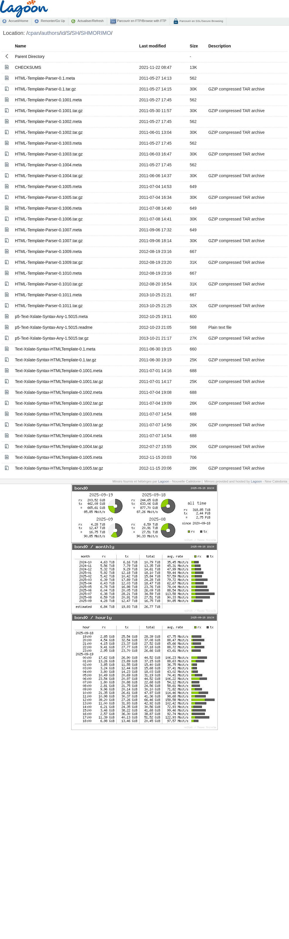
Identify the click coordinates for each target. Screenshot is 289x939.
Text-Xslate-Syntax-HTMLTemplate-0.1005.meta (58, 457)
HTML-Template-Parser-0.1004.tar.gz (49, 175)
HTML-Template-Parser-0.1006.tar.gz (49, 219)
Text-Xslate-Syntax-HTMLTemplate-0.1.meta (55, 349)
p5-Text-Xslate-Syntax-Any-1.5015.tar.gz (52, 338)
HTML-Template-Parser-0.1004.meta (48, 165)
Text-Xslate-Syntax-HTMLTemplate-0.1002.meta (58, 392)
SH (75, 33)
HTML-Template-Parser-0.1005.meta (48, 186)
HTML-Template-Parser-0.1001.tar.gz (49, 110)
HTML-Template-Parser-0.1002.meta (48, 121)
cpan (34, 33)
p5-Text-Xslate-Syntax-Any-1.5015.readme (54, 327)
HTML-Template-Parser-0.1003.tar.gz (49, 154)
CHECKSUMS (28, 67)
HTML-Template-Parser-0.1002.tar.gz (49, 132)
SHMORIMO (96, 33)
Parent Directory (30, 56)
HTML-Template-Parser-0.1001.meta (48, 100)
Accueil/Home (18, 21)
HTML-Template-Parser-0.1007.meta (48, 230)
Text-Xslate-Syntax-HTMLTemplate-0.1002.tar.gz (59, 403)
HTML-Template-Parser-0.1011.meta (48, 295)
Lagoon (163, 481)
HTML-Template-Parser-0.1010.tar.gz (49, 284)
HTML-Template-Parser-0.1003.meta (48, 143)
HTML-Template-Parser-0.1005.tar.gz (49, 197)
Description (219, 46)
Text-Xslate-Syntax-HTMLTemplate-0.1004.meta (58, 435)
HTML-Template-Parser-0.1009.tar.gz (49, 262)
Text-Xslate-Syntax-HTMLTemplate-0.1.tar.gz (55, 360)
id (63, 33)
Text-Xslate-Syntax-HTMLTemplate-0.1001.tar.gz (59, 381)
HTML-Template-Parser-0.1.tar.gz (45, 89)
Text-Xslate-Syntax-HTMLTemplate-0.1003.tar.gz (59, 425)
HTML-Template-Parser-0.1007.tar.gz (49, 240)
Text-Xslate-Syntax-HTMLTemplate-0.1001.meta (58, 370)
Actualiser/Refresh (90, 21)
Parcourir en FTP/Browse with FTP (141, 21)
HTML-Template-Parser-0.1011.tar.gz (49, 305)
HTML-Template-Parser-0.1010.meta (48, 273)
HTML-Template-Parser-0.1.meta (45, 78)
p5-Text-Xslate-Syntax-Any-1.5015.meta (51, 316)
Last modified (152, 46)
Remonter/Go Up (53, 21)
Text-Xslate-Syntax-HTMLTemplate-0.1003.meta (58, 414)
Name (20, 46)
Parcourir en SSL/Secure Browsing (201, 21)
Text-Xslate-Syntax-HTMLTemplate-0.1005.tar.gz (59, 468)
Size (194, 46)
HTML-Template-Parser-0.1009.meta (48, 251)
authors (50, 33)
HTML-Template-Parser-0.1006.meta (48, 208)
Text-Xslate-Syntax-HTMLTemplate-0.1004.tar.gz (59, 446)
